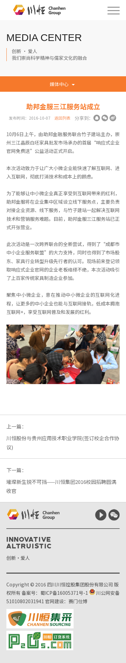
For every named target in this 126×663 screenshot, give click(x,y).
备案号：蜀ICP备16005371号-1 (55, 592)
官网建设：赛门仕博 (66, 601)
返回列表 (62, 118)
